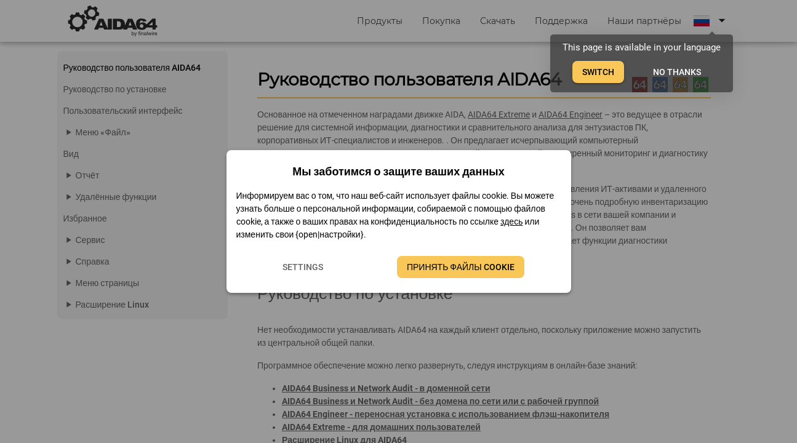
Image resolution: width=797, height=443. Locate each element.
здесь (511, 221)
